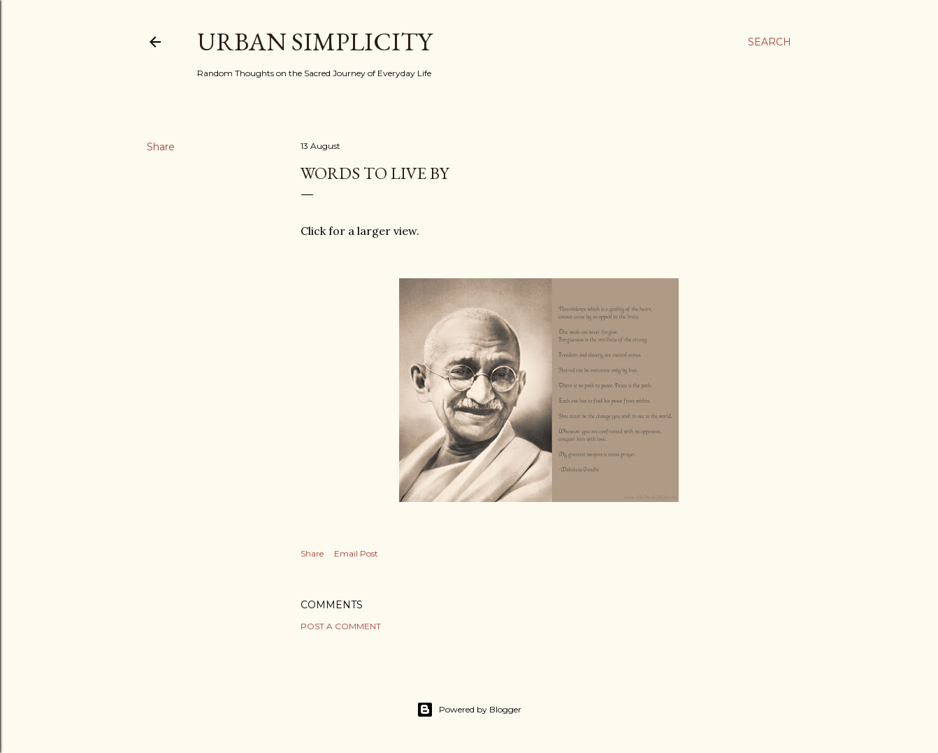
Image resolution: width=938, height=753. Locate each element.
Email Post (356, 553)
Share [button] (161, 147)
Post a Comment (341, 626)
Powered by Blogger (469, 709)
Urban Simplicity (314, 41)
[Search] (769, 42)
